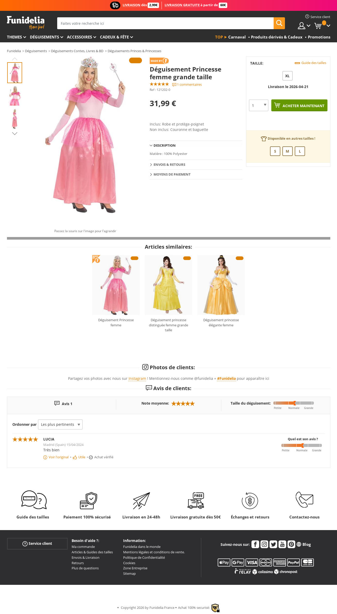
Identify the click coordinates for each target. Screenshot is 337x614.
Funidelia (14, 51)
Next (14, 133)
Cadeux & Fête (114, 37)
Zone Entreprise (135, 568)
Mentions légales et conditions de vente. (154, 552)
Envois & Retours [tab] (169, 164)
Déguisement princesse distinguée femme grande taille (168, 325)
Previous (14, 58)
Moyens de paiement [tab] (172, 174)
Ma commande (83, 546)
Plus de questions (85, 568)
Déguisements (44, 37)
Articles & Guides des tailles (92, 552)
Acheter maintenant (303, 105)
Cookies (129, 563)
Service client (37, 543)
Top (219, 37)
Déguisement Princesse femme (116, 322)
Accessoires (79, 37)
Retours (78, 563)
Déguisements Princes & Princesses (134, 51)
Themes (14, 37)
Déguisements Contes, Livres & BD (77, 51)
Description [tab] (165, 145)
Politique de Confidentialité (144, 557)
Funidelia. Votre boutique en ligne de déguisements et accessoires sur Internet (25, 23)
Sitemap (129, 573)
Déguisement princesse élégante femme (221, 322)
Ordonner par (24, 424)
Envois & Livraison (85, 557)
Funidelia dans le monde (142, 546)
